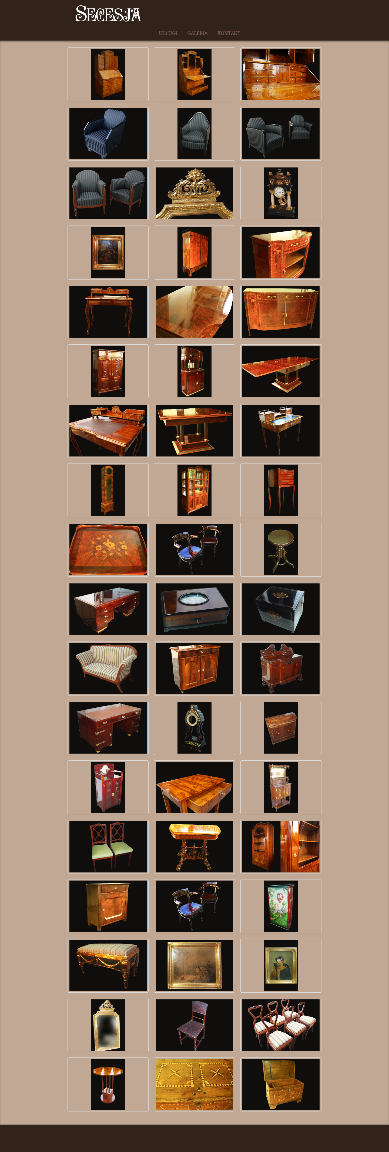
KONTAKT (228, 33)
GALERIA (197, 33)
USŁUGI (168, 33)
